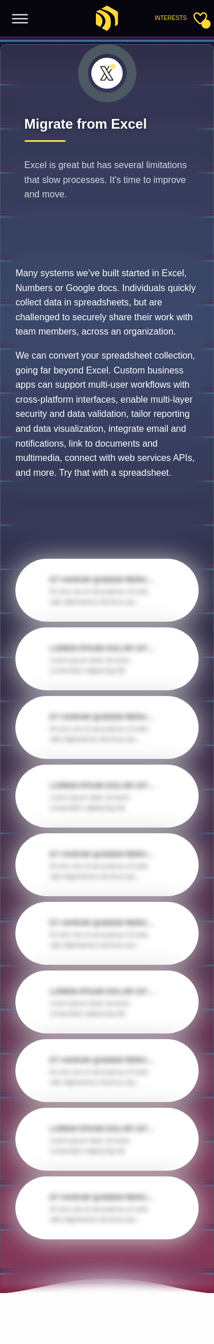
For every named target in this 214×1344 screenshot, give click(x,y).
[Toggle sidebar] (200, 18)
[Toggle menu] (20, 19)
